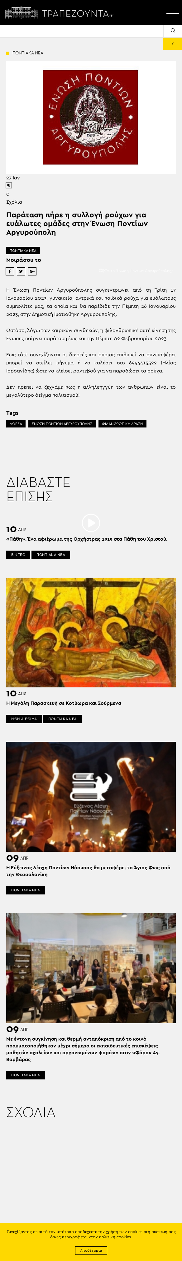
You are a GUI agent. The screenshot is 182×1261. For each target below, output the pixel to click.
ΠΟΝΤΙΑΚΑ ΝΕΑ (23, 250)
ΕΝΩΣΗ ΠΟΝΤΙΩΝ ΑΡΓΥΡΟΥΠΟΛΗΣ (62, 424)
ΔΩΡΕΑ (16, 424)
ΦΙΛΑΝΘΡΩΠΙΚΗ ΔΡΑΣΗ (122, 424)
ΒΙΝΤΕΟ (18, 555)
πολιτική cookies (115, 1237)
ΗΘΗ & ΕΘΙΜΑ (24, 719)
